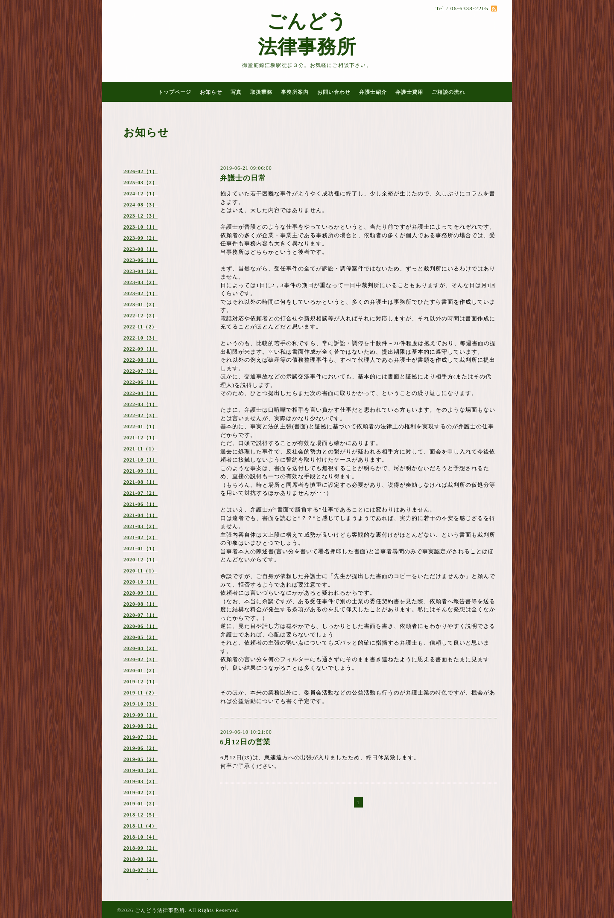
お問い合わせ (334, 92)
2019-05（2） (140, 759)
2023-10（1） (140, 227)
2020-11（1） (140, 571)
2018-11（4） (140, 826)
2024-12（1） (140, 194)
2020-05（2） (140, 637)
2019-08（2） (140, 726)
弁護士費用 (409, 92)
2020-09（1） (140, 593)
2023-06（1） (140, 260)
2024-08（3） (140, 205)
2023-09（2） (140, 238)
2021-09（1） (140, 471)
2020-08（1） (140, 604)
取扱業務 (261, 92)
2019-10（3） (140, 704)
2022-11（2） (140, 327)
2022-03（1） (140, 404)
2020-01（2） (140, 671)
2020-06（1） (140, 626)
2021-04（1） (140, 515)
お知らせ (211, 92)
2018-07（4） (140, 870)
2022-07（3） (140, 371)
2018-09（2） (140, 848)
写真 (236, 92)
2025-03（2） (140, 183)
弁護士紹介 (373, 92)
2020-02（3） (140, 659)
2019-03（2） (140, 781)
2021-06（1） (140, 504)
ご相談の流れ (448, 92)
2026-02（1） (140, 171)
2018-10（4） (140, 837)
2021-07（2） (140, 493)
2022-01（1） (140, 427)
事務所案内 (295, 92)
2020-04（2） (140, 648)
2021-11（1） (140, 449)
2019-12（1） (140, 682)
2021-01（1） (140, 549)
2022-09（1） (140, 349)
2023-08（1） (140, 249)
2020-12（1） (140, 560)
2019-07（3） (140, 737)
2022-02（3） (140, 415)
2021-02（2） (140, 537)
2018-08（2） (140, 859)
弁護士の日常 (243, 178)
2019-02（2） (140, 793)
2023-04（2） (140, 271)
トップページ (174, 92)
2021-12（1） (140, 438)
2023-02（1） (140, 293)
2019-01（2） (140, 804)
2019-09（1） (140, 715)
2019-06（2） (140, 748)
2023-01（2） (140, 305)
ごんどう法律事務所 (160, 910)
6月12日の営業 (245, 742)
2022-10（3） (140, 338)
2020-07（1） (140, 615)
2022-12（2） (140, 316)
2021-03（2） (140, 526)
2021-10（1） (140, 460)
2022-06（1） (140, 382)
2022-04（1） (140, 393)
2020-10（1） (140, 582)
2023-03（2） (140, 282)
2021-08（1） (140, 482)
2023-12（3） (140, 216)
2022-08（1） (140, 360)
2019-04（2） (140, 770)
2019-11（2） (140, 693)
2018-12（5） (140, 815)
